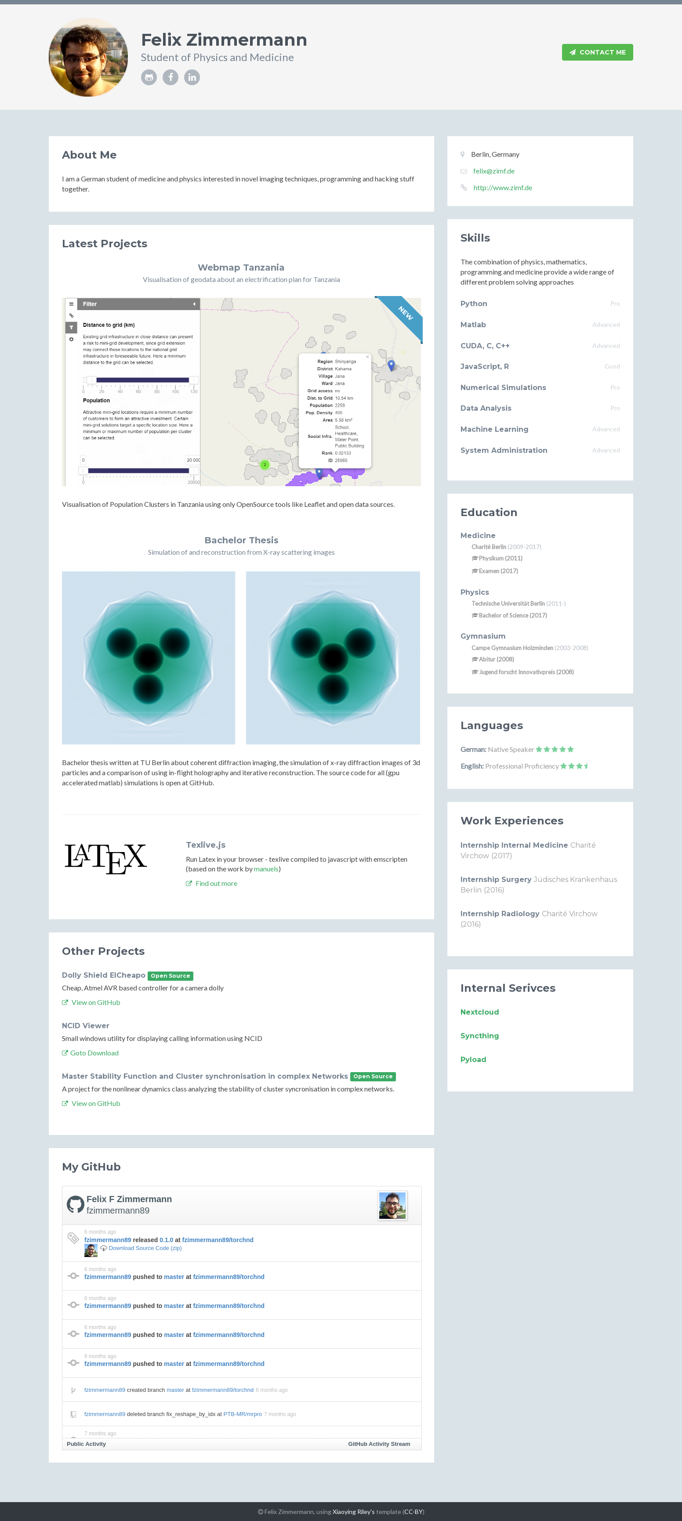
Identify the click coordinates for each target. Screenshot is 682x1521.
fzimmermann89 (118, 1210)
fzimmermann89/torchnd (218, 1239)
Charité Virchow (570, 914)
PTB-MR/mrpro (243, 1414)
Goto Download (90, 1052)
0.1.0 (166, 1239)
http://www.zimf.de (503, 187)
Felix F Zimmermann (129, 1199)
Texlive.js (205, 845)
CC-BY (413, 1511)
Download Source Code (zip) (145, 1248)
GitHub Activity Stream (379, 1444)
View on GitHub (91, 1002)
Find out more (211, 883)
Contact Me (598, 52)
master (174, 1276)
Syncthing (480, 1036)
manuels (266, 868)
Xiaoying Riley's (354, 1511)
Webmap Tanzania (241, 267)
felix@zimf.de (494, 170)
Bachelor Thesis (241, 540)
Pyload (473, 1059)
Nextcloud (480, 1012)
